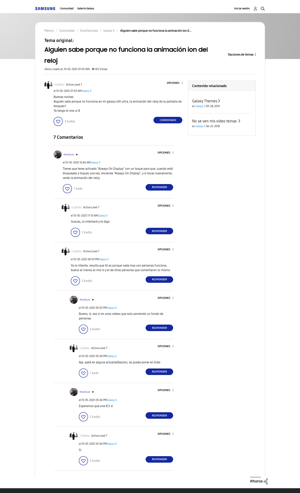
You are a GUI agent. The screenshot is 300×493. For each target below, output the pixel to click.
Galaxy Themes (204, 101)
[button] (176, 83)
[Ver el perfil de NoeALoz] (69, 154)
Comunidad (66, 8)
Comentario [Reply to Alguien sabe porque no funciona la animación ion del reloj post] (168, 120)
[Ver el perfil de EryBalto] (59, 84)
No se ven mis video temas (215, 121)
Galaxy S (86, 91)
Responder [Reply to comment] (159, 187)
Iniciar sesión (242, 8)
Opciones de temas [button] (241, 54)
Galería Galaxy (85, 8)
